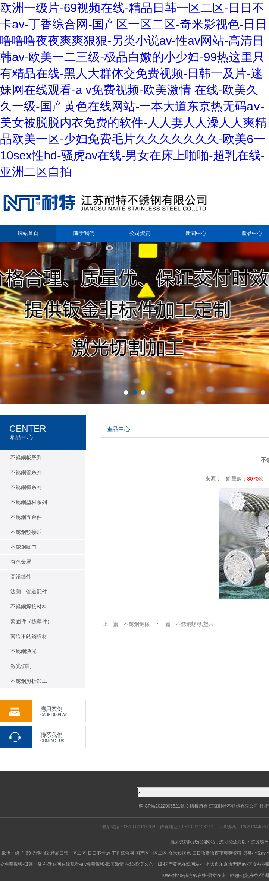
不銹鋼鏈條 (136, 624)
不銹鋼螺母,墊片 (195, 624)
